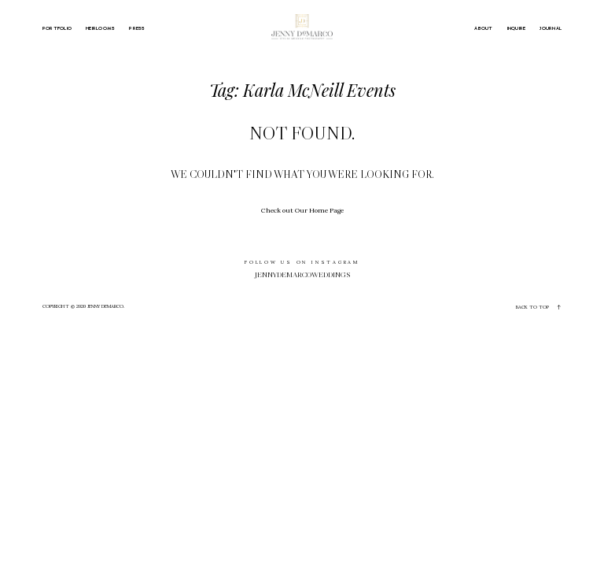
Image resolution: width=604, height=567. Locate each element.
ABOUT (483, 28)
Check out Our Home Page (302, 210)
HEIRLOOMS (100, 28)
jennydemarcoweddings (302, 275)
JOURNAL (551, 28)
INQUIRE (516, 28)
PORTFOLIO (57, 28)
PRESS (137, 28)
